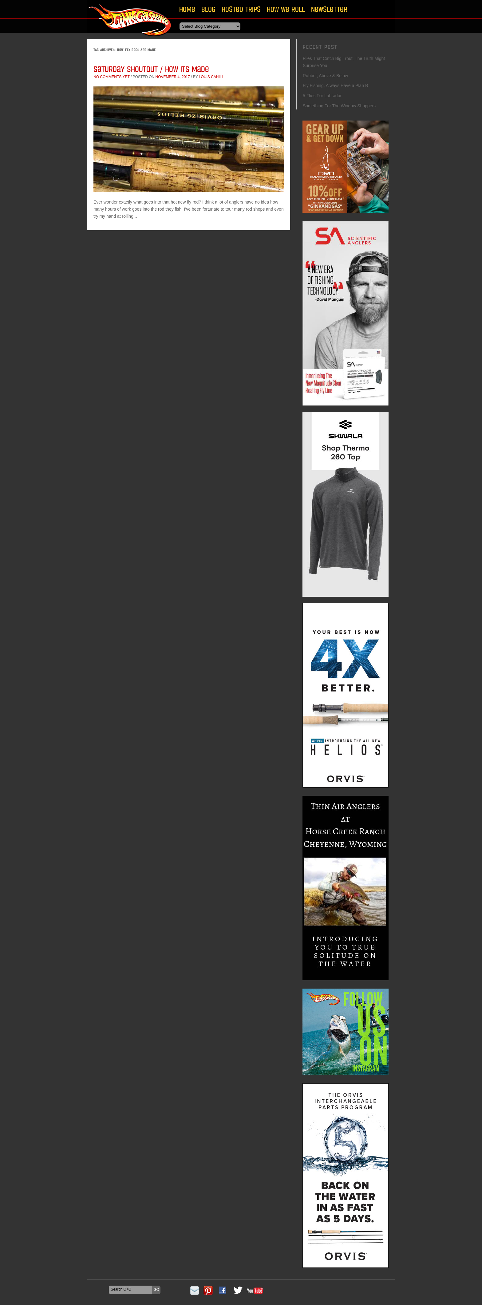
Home (187, 9)
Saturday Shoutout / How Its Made (151, 69)
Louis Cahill (211, 77)
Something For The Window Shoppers (339, 105)
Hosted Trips (241, 9)
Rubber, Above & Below (325, 75)
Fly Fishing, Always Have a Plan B (335, 85)
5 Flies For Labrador (322, 95)
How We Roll (286, 9)
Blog (208, 9)
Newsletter (329, 9)
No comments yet (111, 77)
